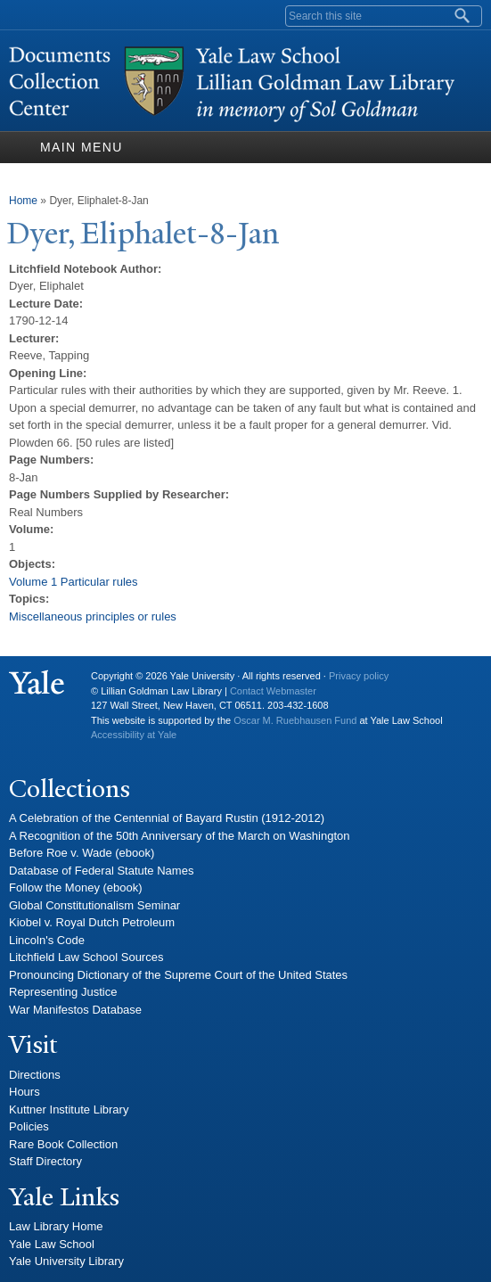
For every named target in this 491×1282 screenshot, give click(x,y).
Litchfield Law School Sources (86, 957)
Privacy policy (359, 675)
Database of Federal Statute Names (101, 870)
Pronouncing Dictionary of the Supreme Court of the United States (178, 975)
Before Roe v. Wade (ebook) (81, 852)
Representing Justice (63, 991)
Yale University (36, 683)
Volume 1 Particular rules (73, 581)
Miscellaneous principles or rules (92, 616)
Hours (24, 1091)
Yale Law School (51, 1244)
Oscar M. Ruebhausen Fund (294, 720)
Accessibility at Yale (133, 734)
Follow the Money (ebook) (76, 887)
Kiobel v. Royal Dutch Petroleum (92, 922)
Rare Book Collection (63, 1144)
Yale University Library (66, 1261)
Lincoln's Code (47, 940)
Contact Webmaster (273, 691)
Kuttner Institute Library (68, 1109)
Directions (35, 1074)
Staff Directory (45, 1161)
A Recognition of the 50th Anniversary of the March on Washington (179, 835)
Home (23, 200)
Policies (29, 1126)
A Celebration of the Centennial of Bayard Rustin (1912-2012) (166, 818)
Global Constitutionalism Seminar (94, 905)
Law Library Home (56, 1226)
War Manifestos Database (75, 1009)
